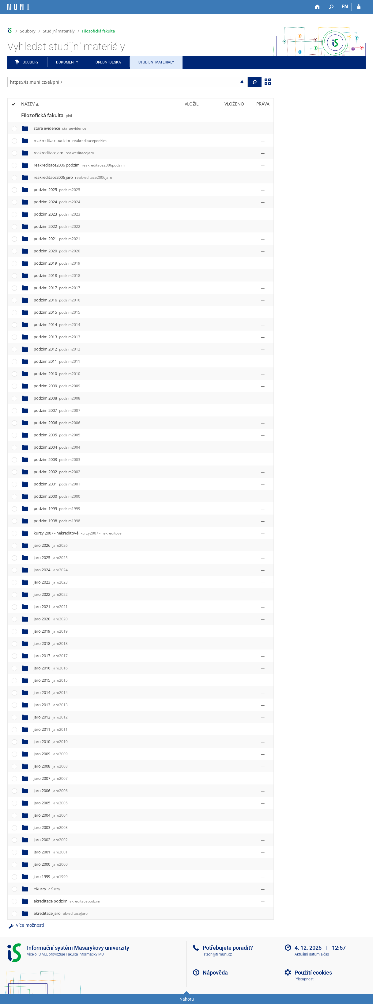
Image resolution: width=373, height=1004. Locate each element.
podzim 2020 (57, 251)
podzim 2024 (57, 202)
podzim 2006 (57, 422)
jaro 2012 (51, 717)
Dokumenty (67, 62)
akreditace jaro (61, 913)
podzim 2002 (57, 471)
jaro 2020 (51, 619)
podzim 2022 (57, 226)
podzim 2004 (57, 447)
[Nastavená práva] (262, 115)
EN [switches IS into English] (344, 6)
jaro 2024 (51, 570)
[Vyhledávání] (331, 7)
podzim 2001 (57, 484)
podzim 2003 (57, 459)
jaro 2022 (51, 594)
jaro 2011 (51, 729)
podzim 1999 (57, 508)
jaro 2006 (51, 790)
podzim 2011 (57, 361)
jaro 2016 (51, 668)
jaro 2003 (51, 827)
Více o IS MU (37, 954)
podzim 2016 (57, 300)
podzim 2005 (57, 435)
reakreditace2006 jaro (73, 177)
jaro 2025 (51, 557)
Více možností (25, 925)
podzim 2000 (57, 496)
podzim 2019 (57, 263)
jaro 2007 (51, 778)
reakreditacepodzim (70, 140)
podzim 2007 (57, 410)
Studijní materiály (59, 31)
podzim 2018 (57, 275)
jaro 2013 (51, 704)
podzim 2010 (57, 373)
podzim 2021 (57, 238)
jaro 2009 (51, 754)
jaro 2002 (51, 839)
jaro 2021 (51, 606)
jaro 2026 (51, 545)
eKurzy (47, 888)
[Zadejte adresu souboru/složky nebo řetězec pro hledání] (127, 82)
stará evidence (60, 128)
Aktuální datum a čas (312, 954)
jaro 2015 (51, 680)
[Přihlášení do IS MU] (359, 7)
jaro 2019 (51, 631)
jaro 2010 (51, 741)
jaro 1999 (51, 876)
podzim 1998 (57, 520)
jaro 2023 (51, 582)
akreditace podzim (67, 901)
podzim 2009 (57, 386)
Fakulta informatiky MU (85, 954)
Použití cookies (313, 972)
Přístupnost (304, 979)
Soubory (28, 31)
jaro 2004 (51, 815)
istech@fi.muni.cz (217, 954)
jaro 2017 (51, 655)
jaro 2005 (51, 803)
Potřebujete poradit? (228, 948)
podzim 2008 (57, 398)
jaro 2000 (51, 864)
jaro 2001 (51, 852)
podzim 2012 (57, 349)
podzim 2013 (57, 336)
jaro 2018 (51, 643)
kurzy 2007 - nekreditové (78, 533)
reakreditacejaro (64, 152)
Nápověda (215, 972)
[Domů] (317, 7)
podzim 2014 (57, 324)
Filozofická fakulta (98, 31)
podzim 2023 (57, 214)
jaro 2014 (51, 692)
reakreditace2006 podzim (79, 165)
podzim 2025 (57, 189)
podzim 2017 (57, 287)
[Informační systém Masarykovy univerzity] (18, 7)
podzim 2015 (57, 312)
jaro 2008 (51, 766)
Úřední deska (108, 62)
